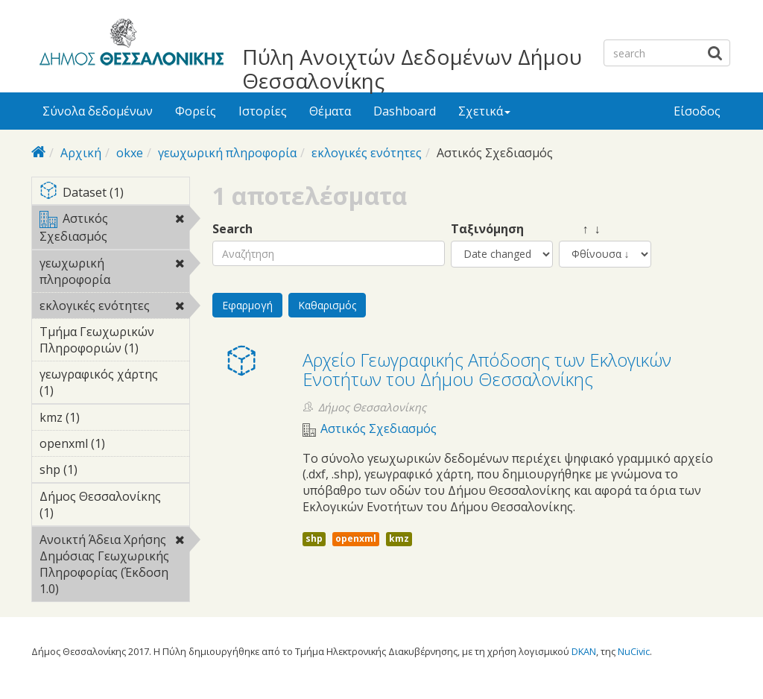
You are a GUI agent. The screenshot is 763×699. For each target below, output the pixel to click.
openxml (355, 538)
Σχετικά (484, 111)
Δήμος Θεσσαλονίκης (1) (114, 506)
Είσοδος (697, 111)
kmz (399, 538)
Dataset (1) (114, 193)
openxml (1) (114, 445)
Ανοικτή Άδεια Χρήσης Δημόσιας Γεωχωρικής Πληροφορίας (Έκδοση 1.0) (114, 566)
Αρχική (80, 153)
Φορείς (195, 111)
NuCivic (634, 651)
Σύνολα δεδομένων (97, 111)
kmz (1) (102, 417)
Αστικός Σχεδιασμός (114, 229)
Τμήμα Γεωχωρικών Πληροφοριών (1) (114, 342)
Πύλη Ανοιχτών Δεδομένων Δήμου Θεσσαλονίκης (412, 68)
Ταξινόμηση (487, 229)
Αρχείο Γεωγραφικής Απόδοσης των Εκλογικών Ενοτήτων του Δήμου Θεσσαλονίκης (487, 369)
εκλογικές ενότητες (366, 153)
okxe (129, 153)
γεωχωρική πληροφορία (227, 153)
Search (232, 229)
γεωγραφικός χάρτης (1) (114, 384)
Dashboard (404, 111)
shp (314, 538)
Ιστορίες (262, 111)
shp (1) (100, 469)
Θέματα (330, 111)
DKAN (584, 651)
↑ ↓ (580, 229)
